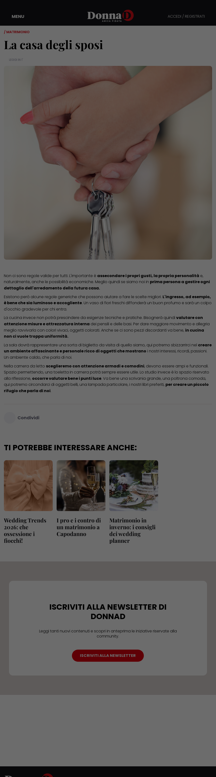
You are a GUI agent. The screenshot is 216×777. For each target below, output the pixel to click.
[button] (14, 16)
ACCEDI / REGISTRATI (186, 16)
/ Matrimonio (17, 32)
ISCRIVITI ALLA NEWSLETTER (108, 655)
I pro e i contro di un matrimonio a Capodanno (79, 526)
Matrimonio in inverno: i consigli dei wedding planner (132, 530)
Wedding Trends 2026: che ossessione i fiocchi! (25, 530)
